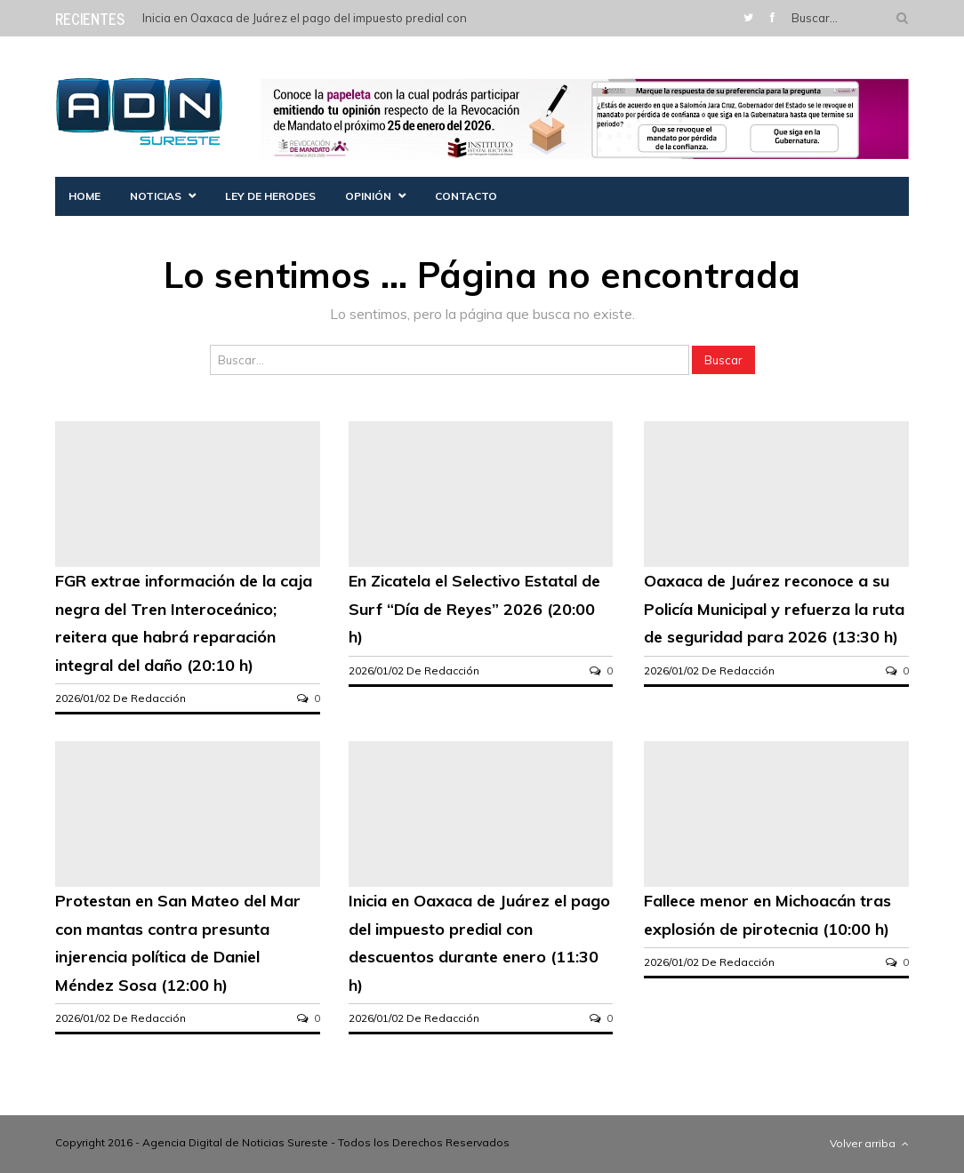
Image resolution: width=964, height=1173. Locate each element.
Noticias (155, 196)
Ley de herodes (270, 196)
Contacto (466, 196)
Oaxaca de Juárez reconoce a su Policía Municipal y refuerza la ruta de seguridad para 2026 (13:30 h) (774, 609)
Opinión (368, 196)
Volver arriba (869, 1143)
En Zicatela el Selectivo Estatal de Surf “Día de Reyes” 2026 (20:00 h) (474, 609)
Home (84, 196)
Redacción (158, 698)
